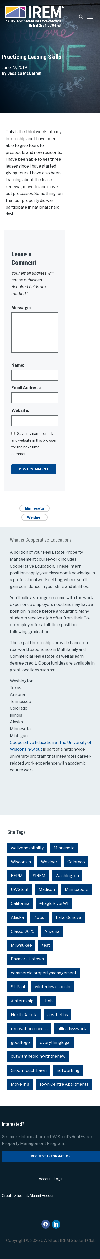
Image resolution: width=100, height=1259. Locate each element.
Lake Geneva (68, 917)
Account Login (51, 1179)
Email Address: (26, 387)
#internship (22, 1001)
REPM (17, 875)
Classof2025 (22, 931)
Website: (20, 410)
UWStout (20, 889)
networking (68, 1070)
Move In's (20, 1084)
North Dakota (24, 1014)
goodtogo (20, 1042)
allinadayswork (72, 1028)
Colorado (76, 861)
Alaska (17, 917)
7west (40, 917)
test (46, 945)
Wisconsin (21, 861)
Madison (47, 889)
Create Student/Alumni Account (29, 1195)
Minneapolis (76, 889)
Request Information (51, 1156)
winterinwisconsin (52, 986)
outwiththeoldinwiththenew (38, 1056)
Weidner (34, 517)
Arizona (52, 931)
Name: (18, 365)
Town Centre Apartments (63, 1084)
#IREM (39, 875)
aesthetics (58, 1014)
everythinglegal (55, 1042)
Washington (67, 875)
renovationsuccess (29, 1028)
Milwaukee (21, 945)
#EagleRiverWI (54, 903)
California (20, 903)
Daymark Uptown (27, 959)
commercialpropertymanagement (43, 973)
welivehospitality (27, 848)
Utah (48, 1001)
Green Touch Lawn (29, 1070)
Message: (21, 307)
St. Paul (18, 986)
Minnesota (34, 508)
